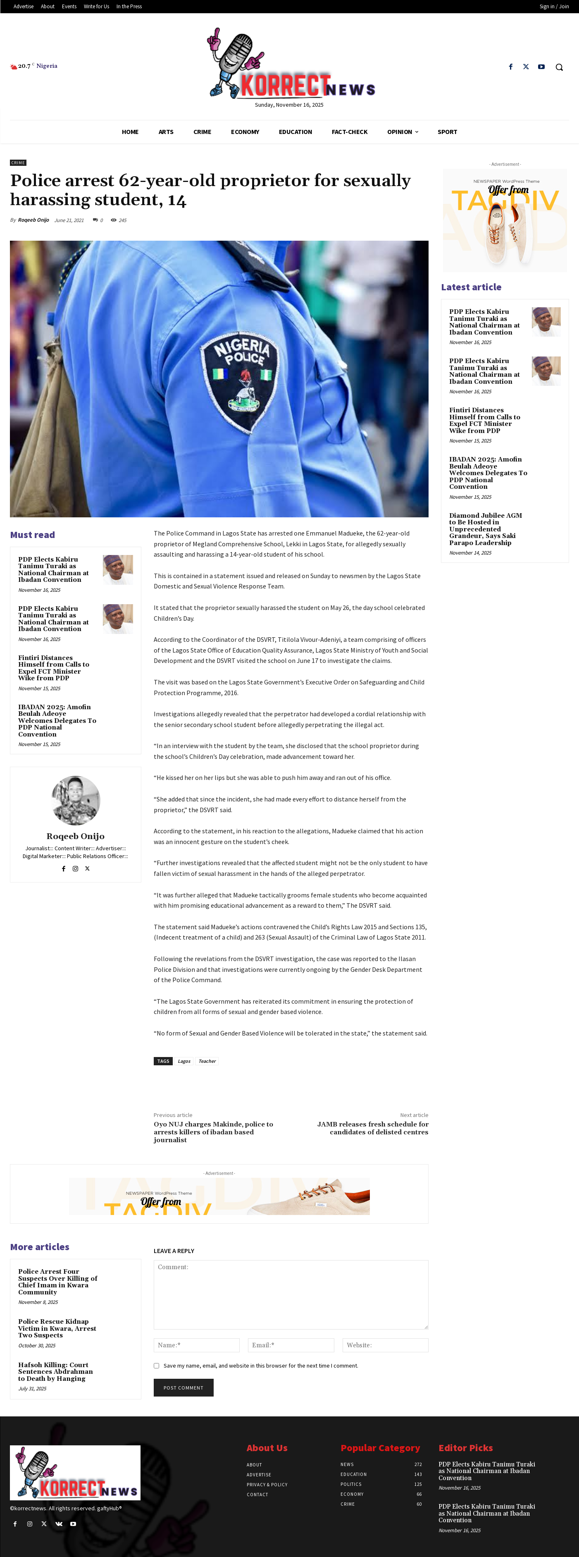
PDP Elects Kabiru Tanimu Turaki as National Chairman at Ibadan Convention (53, 570)
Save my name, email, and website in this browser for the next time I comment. (261, 1365)
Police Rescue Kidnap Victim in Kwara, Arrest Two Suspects (57, 1328)
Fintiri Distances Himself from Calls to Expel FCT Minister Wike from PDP (53, 668)
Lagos (184, 1061)
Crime (18, 163)
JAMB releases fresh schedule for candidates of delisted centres (373, 1128)
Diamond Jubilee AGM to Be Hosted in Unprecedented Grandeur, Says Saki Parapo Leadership (485, 529)
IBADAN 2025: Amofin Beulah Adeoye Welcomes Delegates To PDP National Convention (57, 721)
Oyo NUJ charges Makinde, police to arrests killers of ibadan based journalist (213, 1132)
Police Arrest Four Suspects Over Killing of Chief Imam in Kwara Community (58, 1282)
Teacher (206, 1061)
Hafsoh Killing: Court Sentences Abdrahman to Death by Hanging (55, 1372)
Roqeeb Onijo (33, 219)
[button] (559, 67)
